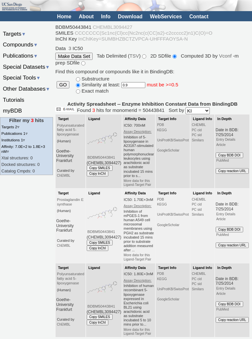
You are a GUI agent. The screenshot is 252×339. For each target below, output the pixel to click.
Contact (198, 16)
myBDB (12, 110)
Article (221, 145)
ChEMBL (63, 175)
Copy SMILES (99, 168)
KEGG (162, 130)
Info (106, 16)
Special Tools (22, 77)
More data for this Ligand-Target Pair (137, 183)
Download (130, 16)
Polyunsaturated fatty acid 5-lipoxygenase (70, 129)
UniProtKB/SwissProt (173, 140)
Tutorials (14, 100)
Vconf (226, 56)
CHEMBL (199, 125)
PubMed (222, 160)
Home (64, 16)
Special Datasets (26, 66)
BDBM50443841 (101, 157)
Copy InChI (97, 173)
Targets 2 (10, 127)
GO (63, 84)
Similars (198, 140)
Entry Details (225, 139)
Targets (14, 33)
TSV (134, 56)
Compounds (20, 44)
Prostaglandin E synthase (70, 202)
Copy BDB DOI (229, 155)
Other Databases (26, 88)
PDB (160, 125)
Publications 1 (14, 133)
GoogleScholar (168, 150)
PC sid (197, 135)
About (86, 16)
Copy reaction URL (232, 171)
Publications (20, 55)
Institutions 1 (13, 140)
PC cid (197, 130)
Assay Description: (138, 132)
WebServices (166, 16)
